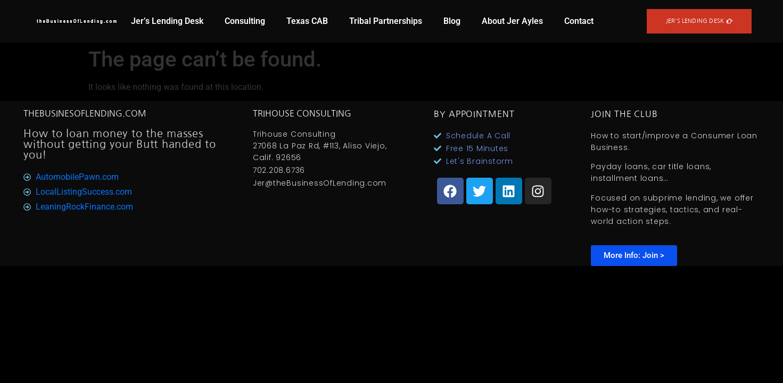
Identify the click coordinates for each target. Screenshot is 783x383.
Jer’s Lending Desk (167, 21)
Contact (579, 21)
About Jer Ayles (512, 21)
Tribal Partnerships (385, 21)
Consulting (245, 21)
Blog (451, 21)
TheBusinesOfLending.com (84, 113)
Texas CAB (307, 21)
